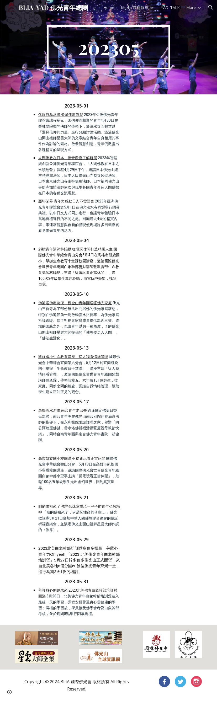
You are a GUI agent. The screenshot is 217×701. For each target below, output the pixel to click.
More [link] (191, 7)
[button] (210, 7)
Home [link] (108, 7)
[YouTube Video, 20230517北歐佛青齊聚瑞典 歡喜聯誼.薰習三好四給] (156, 155)
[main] (108, 47)
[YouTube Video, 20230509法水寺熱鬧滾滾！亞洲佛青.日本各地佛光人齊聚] (156, 117)
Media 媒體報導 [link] (135, 7)
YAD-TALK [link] (170, 7)
